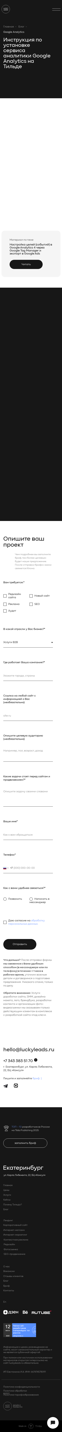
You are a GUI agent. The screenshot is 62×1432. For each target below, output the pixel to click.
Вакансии (9, 1271)
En (4, 1302)
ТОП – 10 (17, 1127)
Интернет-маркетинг (15, 1235)
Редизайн (9, 1244)
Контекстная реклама (16, 1240)
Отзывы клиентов (13, 1276)
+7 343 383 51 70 (18, 1061)
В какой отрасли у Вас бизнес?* (24, 629)
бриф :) (37, 1078)
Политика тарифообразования (21, 1395)
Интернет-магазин (14, 1230)
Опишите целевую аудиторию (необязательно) (23, 737)
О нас (6, 1266)
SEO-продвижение (14, 1254)
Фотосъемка (11, 1249)
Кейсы (7, 1200)
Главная (8, 26)
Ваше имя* (10, 821)
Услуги (7, 1195)
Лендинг (8, 1220)
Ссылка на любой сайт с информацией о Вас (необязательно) (19, 699)
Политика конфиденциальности (21, 1387)
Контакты (8, 1290)
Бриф (6, 1286)
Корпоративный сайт (15, 1225)
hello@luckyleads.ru (28, 1050)
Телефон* (9, 855)
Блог (21, 26)
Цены (6, 1190)
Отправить (20, 944)
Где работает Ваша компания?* (24, 662)
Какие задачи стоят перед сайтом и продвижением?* (26, 778)
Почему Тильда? (12, 1204)
